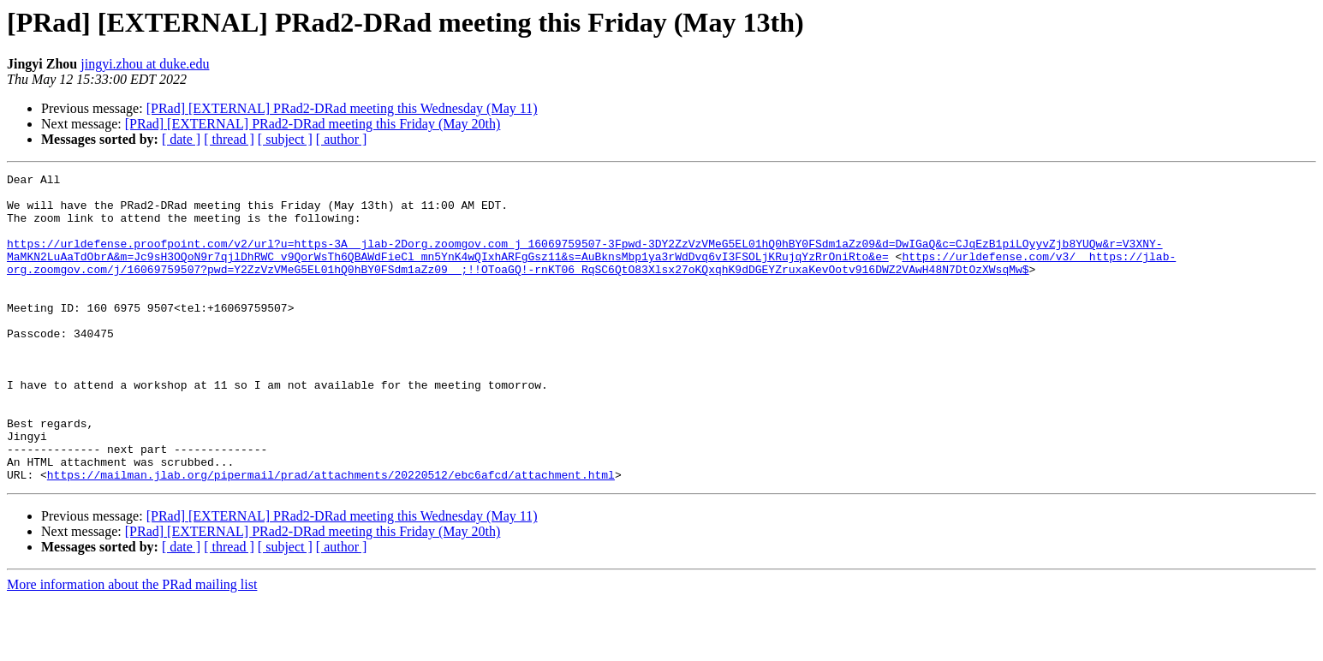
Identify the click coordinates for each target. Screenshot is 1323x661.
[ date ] (181, 139)
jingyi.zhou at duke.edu (144, 64)
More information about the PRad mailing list (132, 646)
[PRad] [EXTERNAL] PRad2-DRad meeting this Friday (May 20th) (313, 123)
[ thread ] (229, 139)
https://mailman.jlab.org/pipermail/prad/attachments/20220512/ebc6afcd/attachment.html (331, 536)
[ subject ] (285, 139)
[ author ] (341, 139)
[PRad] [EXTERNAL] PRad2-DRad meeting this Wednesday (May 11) (342, 108)
